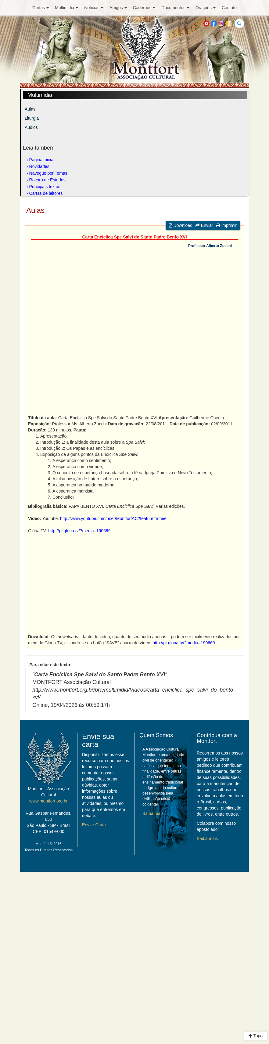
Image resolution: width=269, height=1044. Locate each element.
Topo (255, 1035)
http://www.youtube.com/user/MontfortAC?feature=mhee (113, 518)
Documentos (175, 7)
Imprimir (226, 225)
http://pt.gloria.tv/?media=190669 (79, 530)
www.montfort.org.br (48, 800)
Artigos (118, 7)
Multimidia (66, 7)
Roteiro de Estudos (47, 179)
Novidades (39, 166)
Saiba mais (152, 813)
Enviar (204, 225)
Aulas (30, 109)
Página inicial (42, 159)
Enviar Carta (94, 824)
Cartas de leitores (46, 193)
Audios (31, 127)
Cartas (40, 7)
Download (180, 225)
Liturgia (32, 118)
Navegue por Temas (48, 173)
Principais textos (44, 186)
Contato (229, 7)
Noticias (93, 7)
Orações (205, 7)
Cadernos (144, 7)
